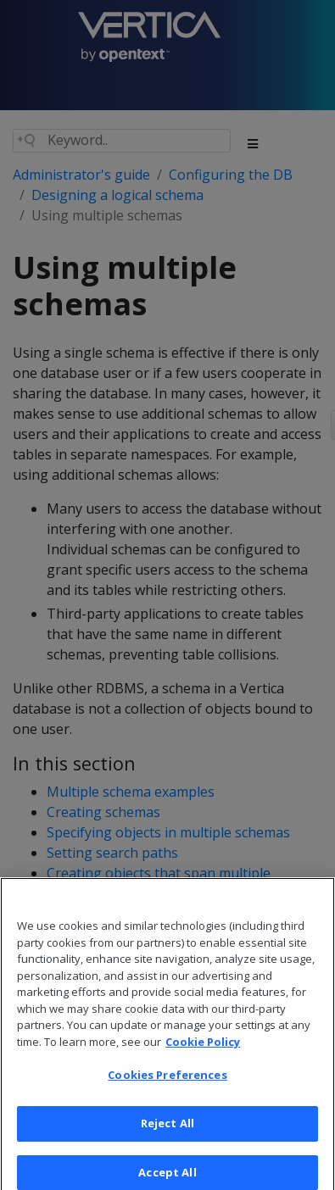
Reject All (167, 1129)
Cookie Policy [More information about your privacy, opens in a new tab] (202, 1046)
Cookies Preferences (167, 1080)
